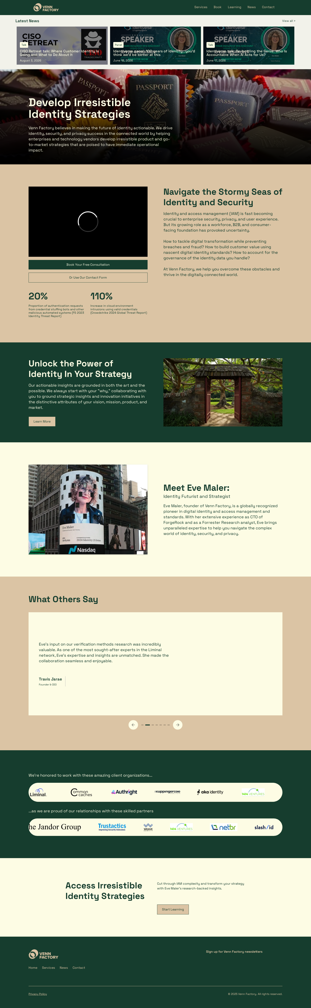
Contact (268, 7)
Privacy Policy (38, 994)
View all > (289, 21)
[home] (46, 7)
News (252, 7)
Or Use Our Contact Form (88, 277)
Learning (234, 7)
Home (33, 968)
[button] (133, 725)
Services (200, 7)
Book (218, 7)
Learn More (42, 421)
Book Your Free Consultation (88, 265)
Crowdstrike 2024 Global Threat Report (118, 312)
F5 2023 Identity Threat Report (56, 314)
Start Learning (173, 909)
